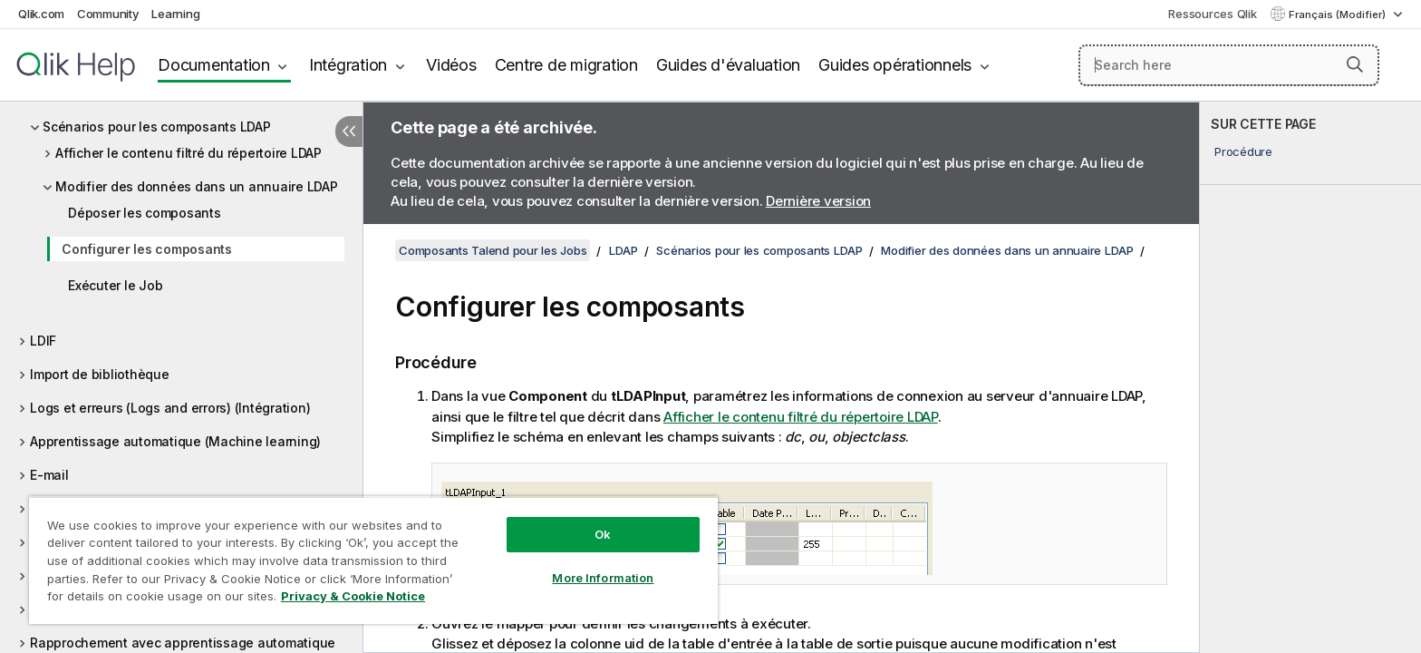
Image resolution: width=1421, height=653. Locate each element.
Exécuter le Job (115, 285)
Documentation (214, 64)
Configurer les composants (147, 249)
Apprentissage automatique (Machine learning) (175, 441)
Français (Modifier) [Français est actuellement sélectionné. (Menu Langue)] (1338, 14)
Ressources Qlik (1212, 13)
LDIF (43, 340)
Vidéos (451, 64)
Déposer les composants (144, 212)
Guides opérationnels (895, 64)
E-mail (49, 474)
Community (108, 13)
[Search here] (1229, 65)
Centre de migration (566, 64)
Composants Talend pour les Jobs (492, 250)
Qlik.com (41, 13)
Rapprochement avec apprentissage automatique (182, 642)
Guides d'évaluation (728, 64)
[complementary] (1310, 377)
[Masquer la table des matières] (348, 131)
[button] (1354, 64)
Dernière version (818, 201)
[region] (373, 560)
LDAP (623, 250)
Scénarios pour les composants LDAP (157, 126)
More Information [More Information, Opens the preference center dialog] (602, 577)
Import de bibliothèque (99, 374)
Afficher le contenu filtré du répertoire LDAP (188, 153)
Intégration (348, 64)
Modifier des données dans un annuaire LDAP (196, 186)
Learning (175, 13)
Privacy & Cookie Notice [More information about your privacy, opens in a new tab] (353, 596)
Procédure (1243, 151)
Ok (602, 534)
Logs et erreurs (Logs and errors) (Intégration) (170, 407)
